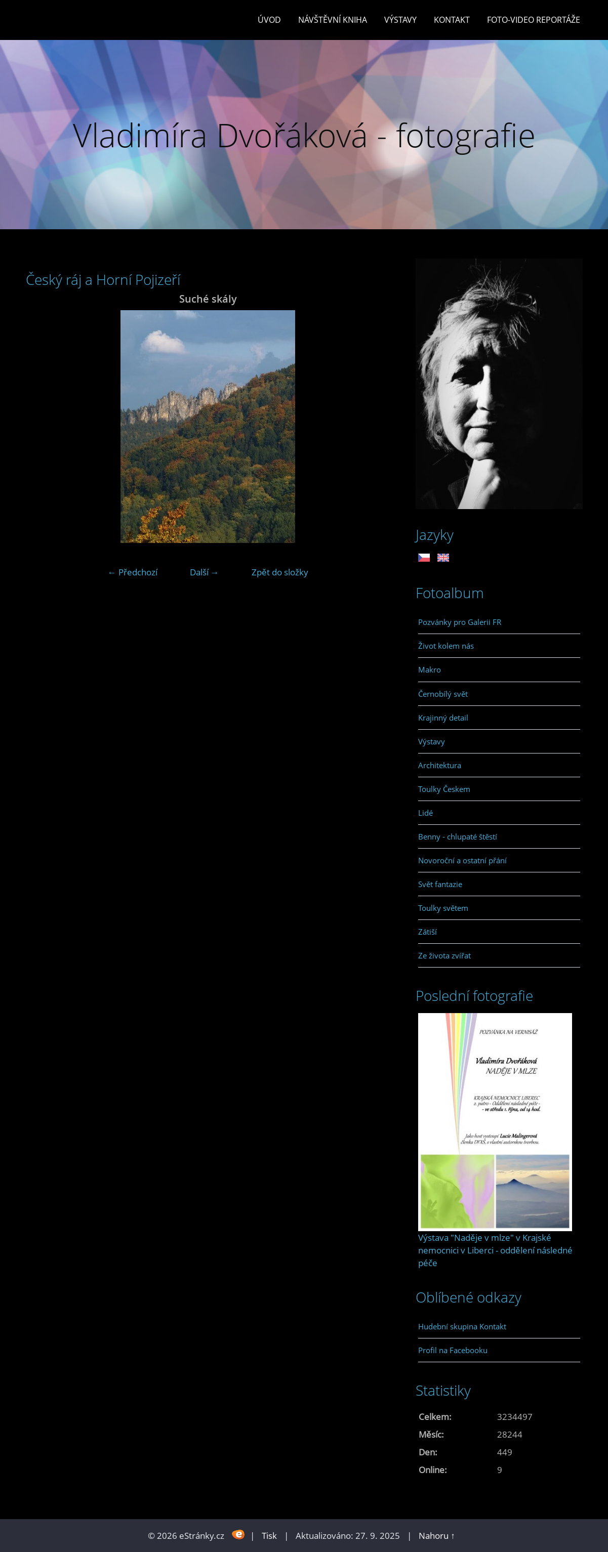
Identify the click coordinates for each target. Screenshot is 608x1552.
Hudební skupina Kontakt (462, 1326)
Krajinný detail (443, 717)
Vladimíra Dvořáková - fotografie (304, 135)
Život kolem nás (446, 646)
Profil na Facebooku (453, 1350)
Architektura (439, 765)
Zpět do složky (280, 572)
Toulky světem (443, 908)
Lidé (425, 813)
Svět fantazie (440, 884)
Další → (204, 572)
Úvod (269, 19)
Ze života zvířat (444, 955)
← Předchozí (132, 572)
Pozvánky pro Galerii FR (459, 622)
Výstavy (400, 19)
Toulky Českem (444, 789)
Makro (429, 669)
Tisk (269, 1535)
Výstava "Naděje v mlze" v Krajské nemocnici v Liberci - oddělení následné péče (495, 1250)
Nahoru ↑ (437, 1535)
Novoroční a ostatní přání (462, 860)
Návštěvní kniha (332, 19)
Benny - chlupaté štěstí (457, 836)
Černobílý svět (443, 694)
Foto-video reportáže (533, 19)
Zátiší (427, 932)
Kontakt (452, 19)
